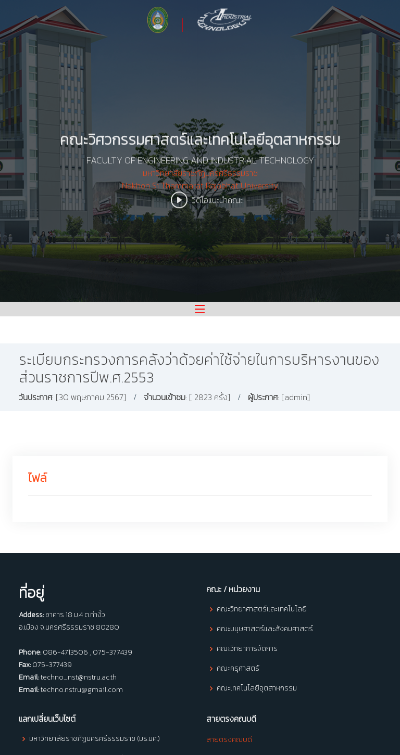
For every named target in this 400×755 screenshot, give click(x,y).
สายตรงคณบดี (229, 739)
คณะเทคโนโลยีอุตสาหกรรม (257, 688)
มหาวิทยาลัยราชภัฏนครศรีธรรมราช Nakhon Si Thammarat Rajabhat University (200, 185)
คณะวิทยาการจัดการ (247, 648)
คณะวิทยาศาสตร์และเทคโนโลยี (262, 609)
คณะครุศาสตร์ (238, 668)
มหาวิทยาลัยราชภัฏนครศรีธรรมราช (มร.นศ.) (94, 739)
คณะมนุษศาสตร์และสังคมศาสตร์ (265, 629)
